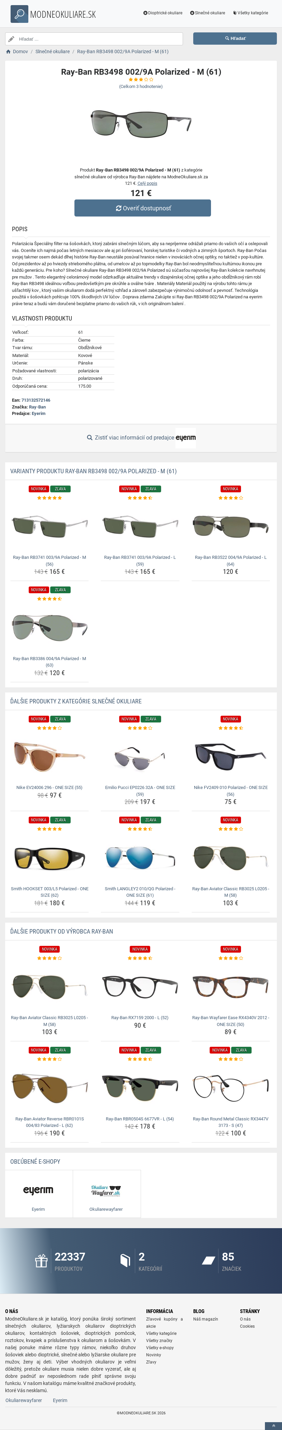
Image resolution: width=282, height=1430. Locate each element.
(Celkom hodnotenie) (141, 86)
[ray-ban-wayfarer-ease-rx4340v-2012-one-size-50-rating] (231, 958)
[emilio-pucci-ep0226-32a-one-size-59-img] (140, 757)
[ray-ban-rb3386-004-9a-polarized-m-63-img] (49, 628)
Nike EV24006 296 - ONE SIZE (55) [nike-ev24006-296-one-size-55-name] (49, 787)
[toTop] (273, 1426)
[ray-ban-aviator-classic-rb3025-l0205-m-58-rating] (231, 829)
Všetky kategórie (250, 13)
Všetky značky (159, 1340)
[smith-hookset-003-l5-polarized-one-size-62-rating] (49, 829)
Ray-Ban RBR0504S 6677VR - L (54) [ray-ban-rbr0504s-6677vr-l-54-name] (140, 1118)
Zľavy (151, 1362)
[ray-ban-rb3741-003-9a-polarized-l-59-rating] (140, 498)
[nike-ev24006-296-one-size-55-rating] (49, 728)
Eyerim (38, 413)
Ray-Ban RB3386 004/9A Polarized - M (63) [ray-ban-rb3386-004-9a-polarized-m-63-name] (49, 662)
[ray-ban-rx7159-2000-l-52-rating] (140, 958)
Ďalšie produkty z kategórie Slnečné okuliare (76, 701)
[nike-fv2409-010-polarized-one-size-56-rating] (231, 728)
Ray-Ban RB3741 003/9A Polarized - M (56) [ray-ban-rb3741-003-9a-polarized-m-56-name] (49, 561)
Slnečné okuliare (207, 13)
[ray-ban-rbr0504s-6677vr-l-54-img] (140, 1088)
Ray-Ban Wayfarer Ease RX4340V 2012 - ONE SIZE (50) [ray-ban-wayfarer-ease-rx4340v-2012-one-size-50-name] (230, 1021)
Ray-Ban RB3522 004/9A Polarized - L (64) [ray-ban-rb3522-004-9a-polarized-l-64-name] (231, 561)
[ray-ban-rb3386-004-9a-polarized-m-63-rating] (49, 599)
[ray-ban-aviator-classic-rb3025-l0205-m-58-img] (231, 858)
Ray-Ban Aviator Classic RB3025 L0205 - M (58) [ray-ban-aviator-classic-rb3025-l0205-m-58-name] (230, 892)
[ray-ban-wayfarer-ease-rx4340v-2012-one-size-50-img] (231, 987)
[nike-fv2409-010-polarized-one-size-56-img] (231, 757)
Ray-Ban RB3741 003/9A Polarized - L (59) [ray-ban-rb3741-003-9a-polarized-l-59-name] (140, 561)
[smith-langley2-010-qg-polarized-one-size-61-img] (140, 858)
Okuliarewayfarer (23, 1400)
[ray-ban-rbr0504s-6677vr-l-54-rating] (140, 1059)
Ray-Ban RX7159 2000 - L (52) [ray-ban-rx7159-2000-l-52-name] (140, 1017)
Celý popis (147, 183)
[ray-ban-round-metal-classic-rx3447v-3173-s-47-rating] (231, 1059)
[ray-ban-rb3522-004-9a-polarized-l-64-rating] (231, 498)
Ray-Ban (37, 406)
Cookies (247, 1326)
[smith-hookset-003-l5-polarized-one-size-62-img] (49, 858)
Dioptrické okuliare (163, 13)
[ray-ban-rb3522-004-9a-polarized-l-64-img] (231, 526)
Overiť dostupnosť (142, 208)
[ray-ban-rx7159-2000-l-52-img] (140, 987)
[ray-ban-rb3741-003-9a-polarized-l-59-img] (140, 526)
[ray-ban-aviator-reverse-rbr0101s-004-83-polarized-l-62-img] (49, 1088)
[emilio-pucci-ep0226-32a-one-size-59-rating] (140, 728)
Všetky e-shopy (160, 1347)
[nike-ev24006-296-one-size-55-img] (49, 757)
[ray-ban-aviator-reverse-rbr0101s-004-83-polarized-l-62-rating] (49, 1059)
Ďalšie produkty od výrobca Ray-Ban (61, 931)
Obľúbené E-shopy (35, 1161)
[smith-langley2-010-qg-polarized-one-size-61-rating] (140, 829)
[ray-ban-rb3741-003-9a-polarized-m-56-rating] (49, 498)
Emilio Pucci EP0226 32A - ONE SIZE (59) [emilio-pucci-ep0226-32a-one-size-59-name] (140, 791)
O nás (245, 1319)
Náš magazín (205, 1319)
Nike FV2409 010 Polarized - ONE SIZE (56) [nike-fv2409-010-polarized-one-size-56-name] (231, 791)
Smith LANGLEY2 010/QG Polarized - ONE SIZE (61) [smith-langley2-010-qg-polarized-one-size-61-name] (140, 892)
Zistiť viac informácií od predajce (141, 438)
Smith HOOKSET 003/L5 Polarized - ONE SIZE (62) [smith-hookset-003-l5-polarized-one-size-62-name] (49, 892)
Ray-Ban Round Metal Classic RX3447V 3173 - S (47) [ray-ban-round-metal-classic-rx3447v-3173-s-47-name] (230, 1122)
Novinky (153, 1355)
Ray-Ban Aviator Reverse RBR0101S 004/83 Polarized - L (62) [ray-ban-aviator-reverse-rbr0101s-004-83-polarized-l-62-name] (49, 1122)
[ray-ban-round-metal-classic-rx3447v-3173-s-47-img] (231, 1088)
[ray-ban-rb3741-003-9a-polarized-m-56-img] (49, 526)
